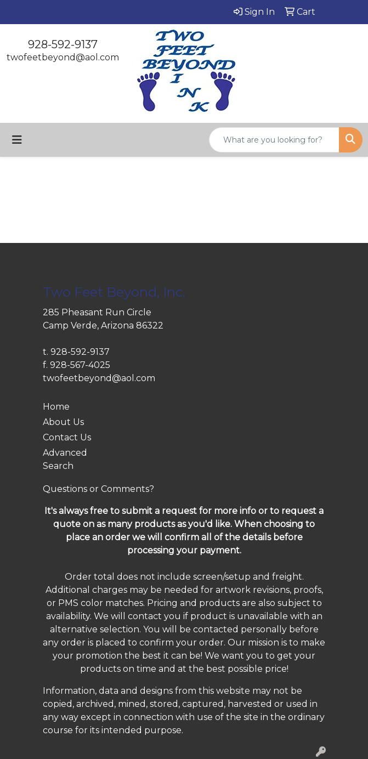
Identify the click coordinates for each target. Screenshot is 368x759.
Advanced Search (65, 459)
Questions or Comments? (98, 489)
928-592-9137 (63, 44)
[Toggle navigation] (17, 140)
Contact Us (67, 437)
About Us (63, 422)
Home (56, 406)
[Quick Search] (274, 139)
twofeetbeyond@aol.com (63, 57)
